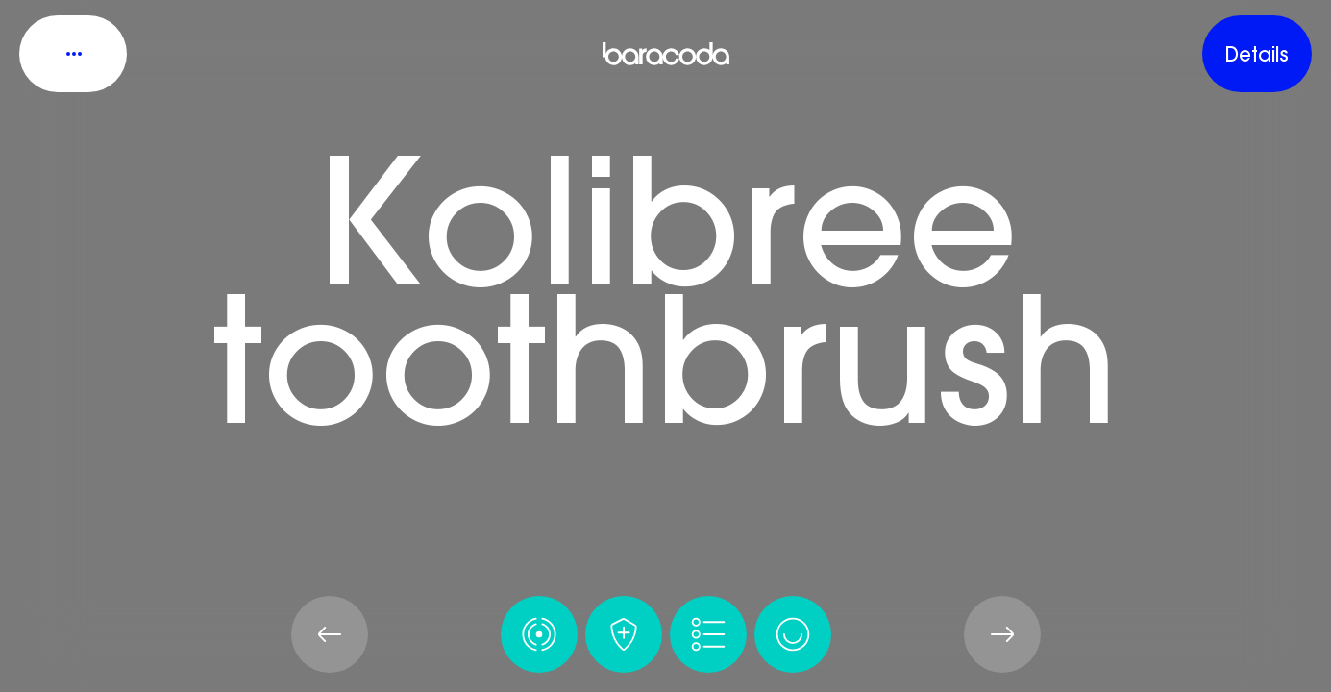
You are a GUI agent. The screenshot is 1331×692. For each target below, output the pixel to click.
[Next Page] (1002, 634)
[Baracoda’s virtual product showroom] (666, 54)
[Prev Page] (329, 634)
